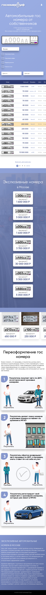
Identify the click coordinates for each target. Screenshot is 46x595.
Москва (5, 49)
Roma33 (33, 96)
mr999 (32, 86)
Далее (28, 165)
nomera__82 (33, 91)
